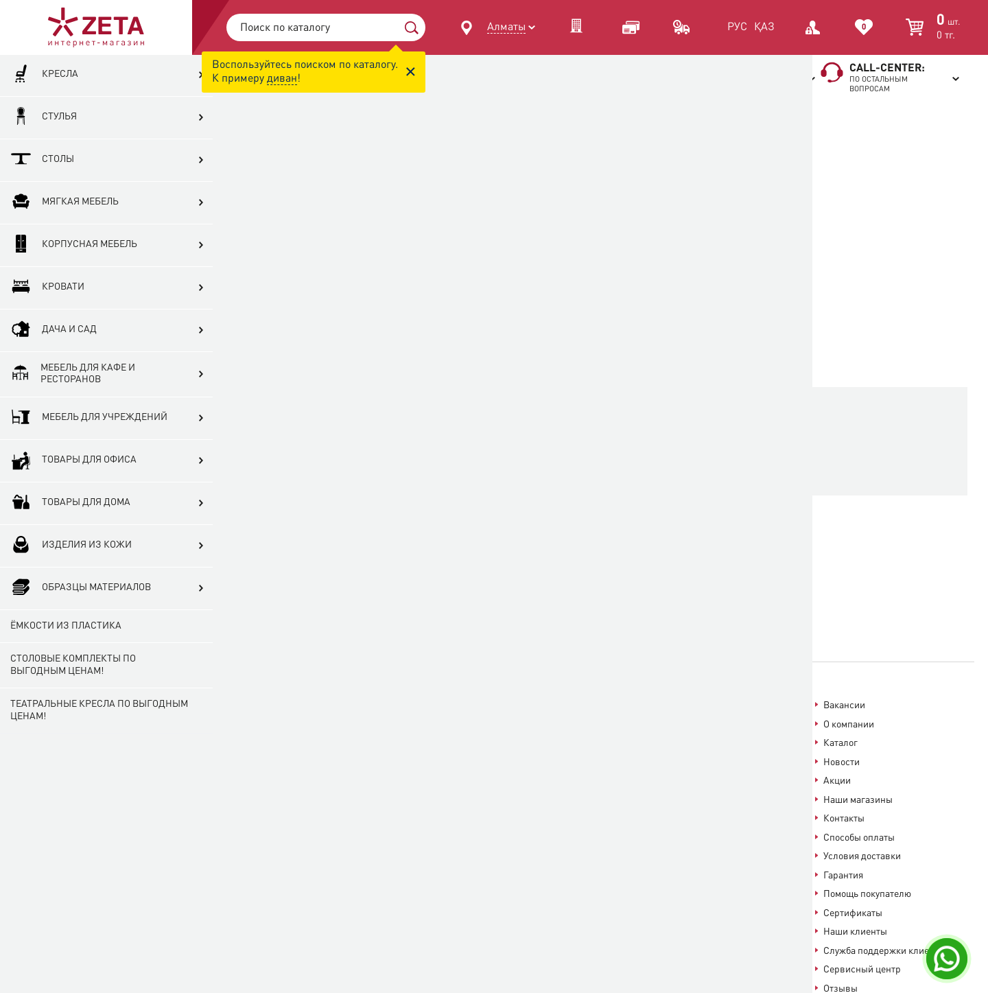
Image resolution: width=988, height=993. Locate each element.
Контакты (843, 818)
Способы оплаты (859, 838)
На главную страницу (586, 466)
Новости (841, 762)
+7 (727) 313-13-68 (268, 704)
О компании (848, 724)
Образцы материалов (80, 631)
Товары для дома (70, 546)
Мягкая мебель (64, 245)
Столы (42, 202)
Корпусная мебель (73, 288)
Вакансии (844, 705)
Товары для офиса (73, 503)
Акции (837, 781)
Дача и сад (53, 373)
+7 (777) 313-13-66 (268, 750)
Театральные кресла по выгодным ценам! (70, 753)
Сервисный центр (862, 969)
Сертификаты (852, 913)
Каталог (840, 743)
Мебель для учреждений (88, 460)
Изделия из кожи (71, 588)
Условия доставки (862, 856)
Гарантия (843, 875)
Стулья (43, 160)
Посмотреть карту (432, 722)
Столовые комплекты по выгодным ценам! (73, 708)
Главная (504, 118)
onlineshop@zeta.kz (498, 750)
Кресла (44, 117)
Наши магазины (858, 800)
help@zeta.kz (606, 774)
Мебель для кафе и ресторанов (71, 417)
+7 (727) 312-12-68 (268, 717)
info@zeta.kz (649, 798)
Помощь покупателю (867, 894)
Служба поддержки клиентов (886, 951)
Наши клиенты (855, 932)
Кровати (47, 330)
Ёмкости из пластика (65, 668)
